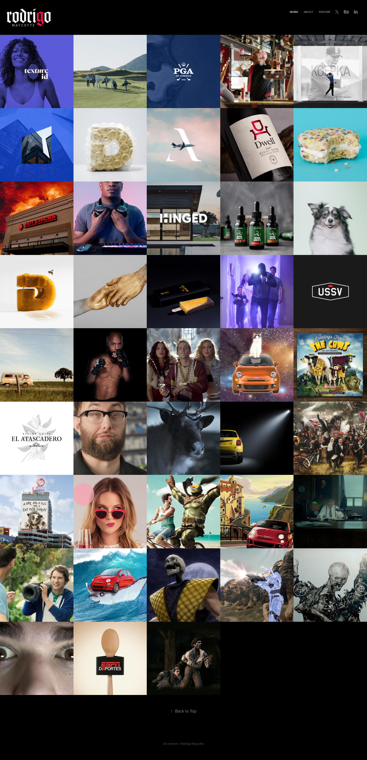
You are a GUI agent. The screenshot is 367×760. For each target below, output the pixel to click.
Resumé (324, 12)
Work (294, 12)
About (308, 12)
